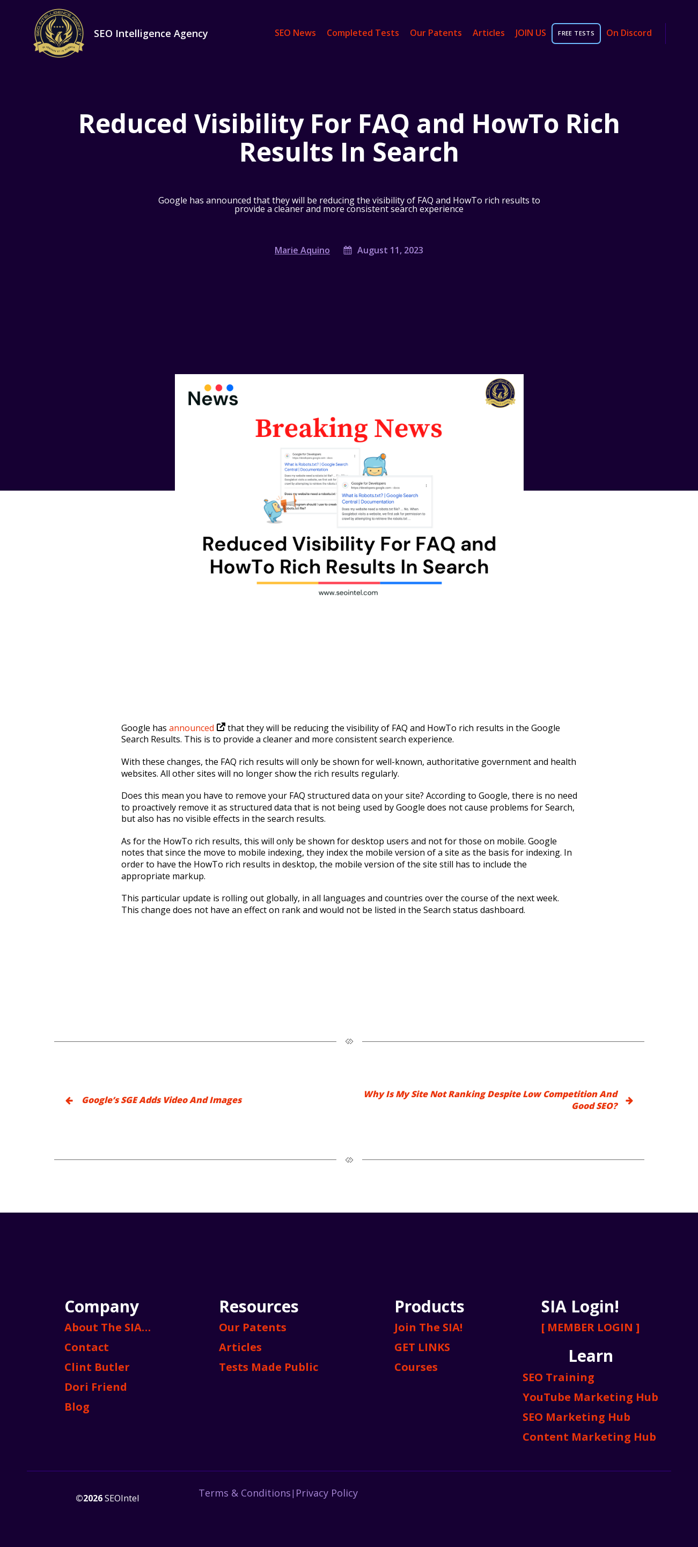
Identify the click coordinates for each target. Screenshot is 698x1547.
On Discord (629, 33)
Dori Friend (95, 1387)
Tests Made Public (268, 1367)
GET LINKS (422, 1347)
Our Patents (436, 33)
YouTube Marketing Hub (590, 1397)
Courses (416, 1367)
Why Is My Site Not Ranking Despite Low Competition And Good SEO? (490, 1100)
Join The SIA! (428, 1327)
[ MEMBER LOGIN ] (590, 1327)
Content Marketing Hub (589, 1436)
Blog (77, 1406)
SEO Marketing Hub (576, 1417)
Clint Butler (97, 1367)
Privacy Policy (327, 1492)
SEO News (295, 33)
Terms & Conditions (245, 1492)
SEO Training (558, 1377)
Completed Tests (363, 33)
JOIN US (531, 33)
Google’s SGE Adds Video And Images (161, 1100)
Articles (489, 33)
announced (197, 728)
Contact (86, 1347)
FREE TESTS (576, 33)
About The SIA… (107, 1327)
